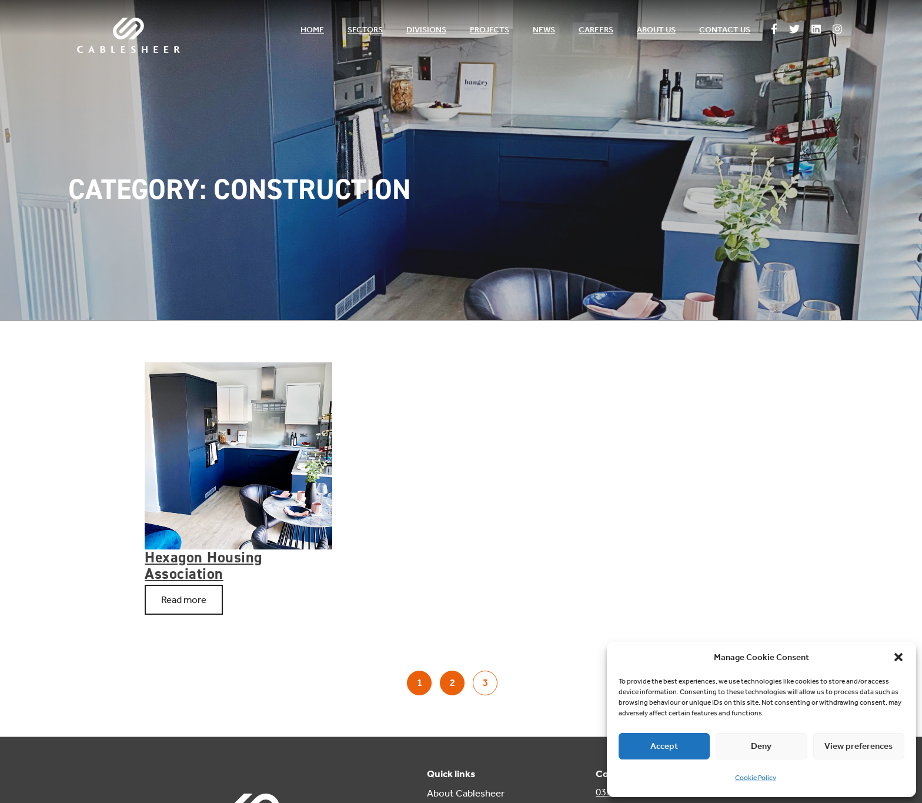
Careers (596, 30)
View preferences (858, 746)
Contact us (724, 30)
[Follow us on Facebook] (774, 30)
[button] (898, 657)
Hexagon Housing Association (203, 565)
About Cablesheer (466, 793)
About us (656, 30)
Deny (761, 746)
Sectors (365, 30)
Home (312, 30)
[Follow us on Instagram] (837, 30)
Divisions (426, 30)
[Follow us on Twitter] (794, 30)
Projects (489, 30)
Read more (183, 599)
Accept (664, 746)
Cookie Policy (755, 778)
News (544, 30)
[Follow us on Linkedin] (816, 30)
